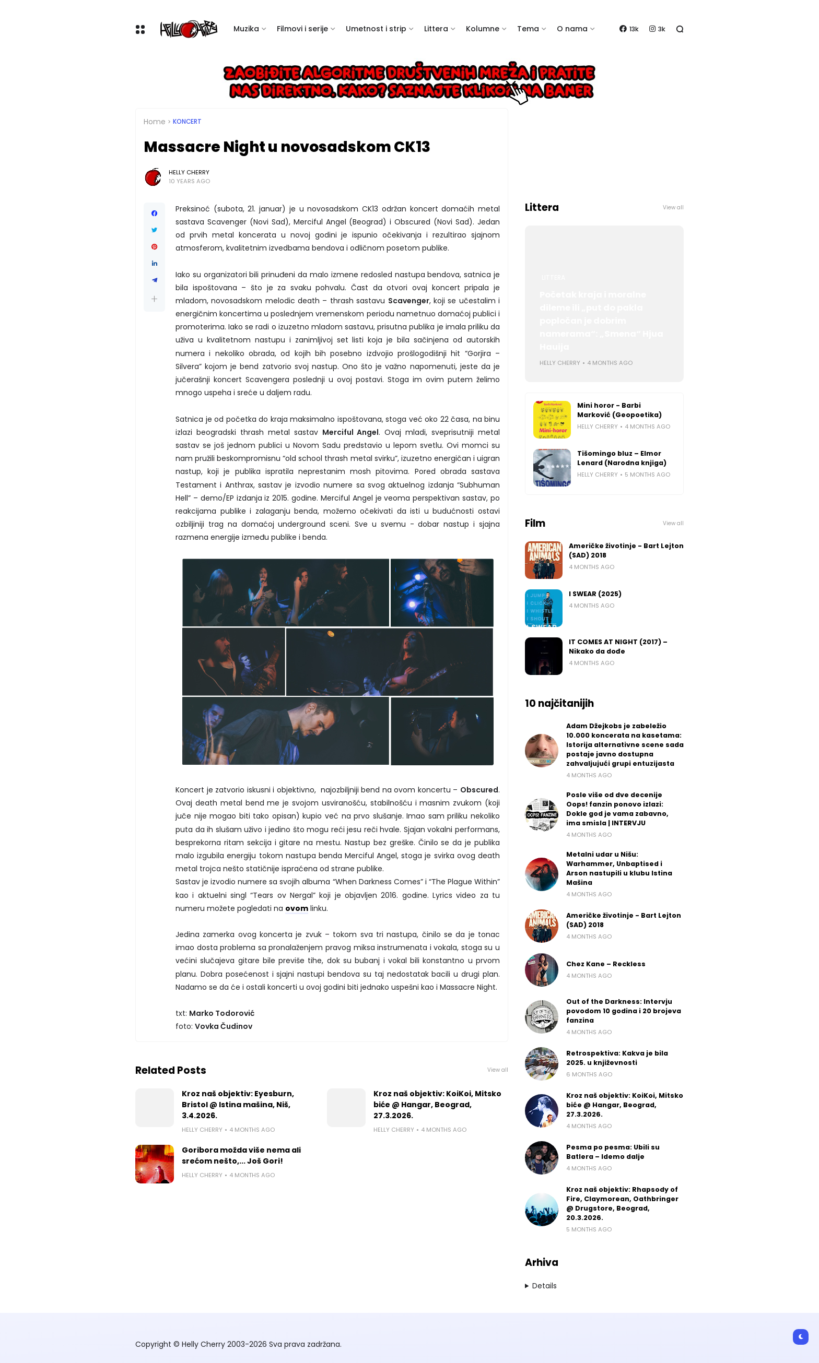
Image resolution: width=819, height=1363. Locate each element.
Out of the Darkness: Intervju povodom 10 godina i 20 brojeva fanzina (623, 1011)
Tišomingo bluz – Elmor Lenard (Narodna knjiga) (621, 458)
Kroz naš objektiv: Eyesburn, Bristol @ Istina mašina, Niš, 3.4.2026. (238, 1104)
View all (497, 1070)
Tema (528, 28)
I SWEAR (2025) (595, 593)
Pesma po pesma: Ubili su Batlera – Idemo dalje (613, 1152)
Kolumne (482, 28)
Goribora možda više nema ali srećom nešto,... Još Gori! (241, 1155)
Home (155, 121)
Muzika (246, 28)
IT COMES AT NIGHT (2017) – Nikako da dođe (618, 646)
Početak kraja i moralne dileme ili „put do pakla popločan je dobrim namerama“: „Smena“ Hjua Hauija (601, 321)
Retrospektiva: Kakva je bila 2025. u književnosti (617, 1058)
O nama (572, 28)
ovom (296, 908)
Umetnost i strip (376, 28)
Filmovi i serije (302, 28)
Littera (436, 28)
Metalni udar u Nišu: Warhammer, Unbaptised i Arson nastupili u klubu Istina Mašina (619, 868)
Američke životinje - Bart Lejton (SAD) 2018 (626, 550)
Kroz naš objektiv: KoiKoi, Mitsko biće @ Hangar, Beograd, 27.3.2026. (437, 1104)
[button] (154, 299)
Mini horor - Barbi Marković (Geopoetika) (619, 410)
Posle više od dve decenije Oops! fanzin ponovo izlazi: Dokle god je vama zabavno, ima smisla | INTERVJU (617, 808)
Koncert (187, 121)
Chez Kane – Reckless (606, 963)
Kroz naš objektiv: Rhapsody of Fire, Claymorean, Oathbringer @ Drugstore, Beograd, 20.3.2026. (622, 1203)
